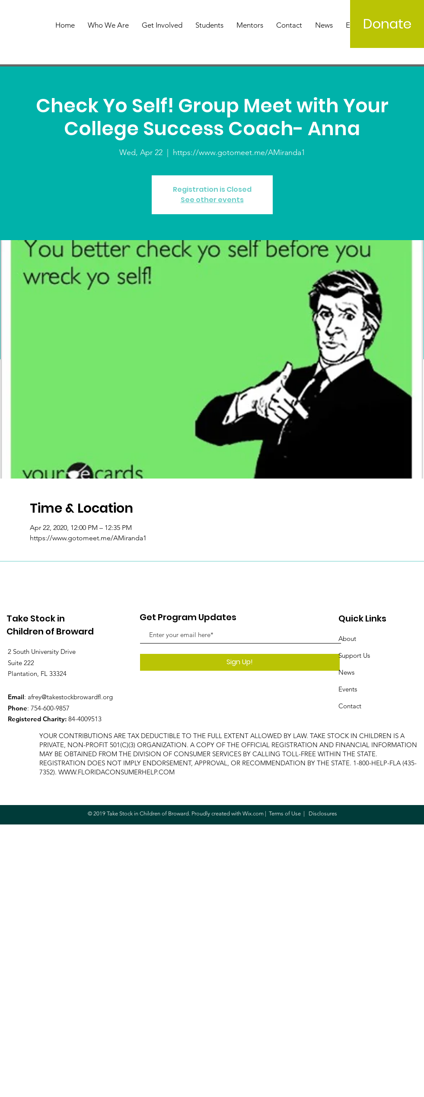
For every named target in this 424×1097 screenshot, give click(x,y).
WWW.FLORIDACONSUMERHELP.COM (116, 772)
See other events (212, 200)
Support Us (354, 655)
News (346, 672)
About (347, 638)
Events (347, 689)
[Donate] (387, 24)
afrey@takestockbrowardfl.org (70, 697)
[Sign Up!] (240, 662)
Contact (349, 706)
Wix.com (253, 813)
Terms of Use (285, 813)
